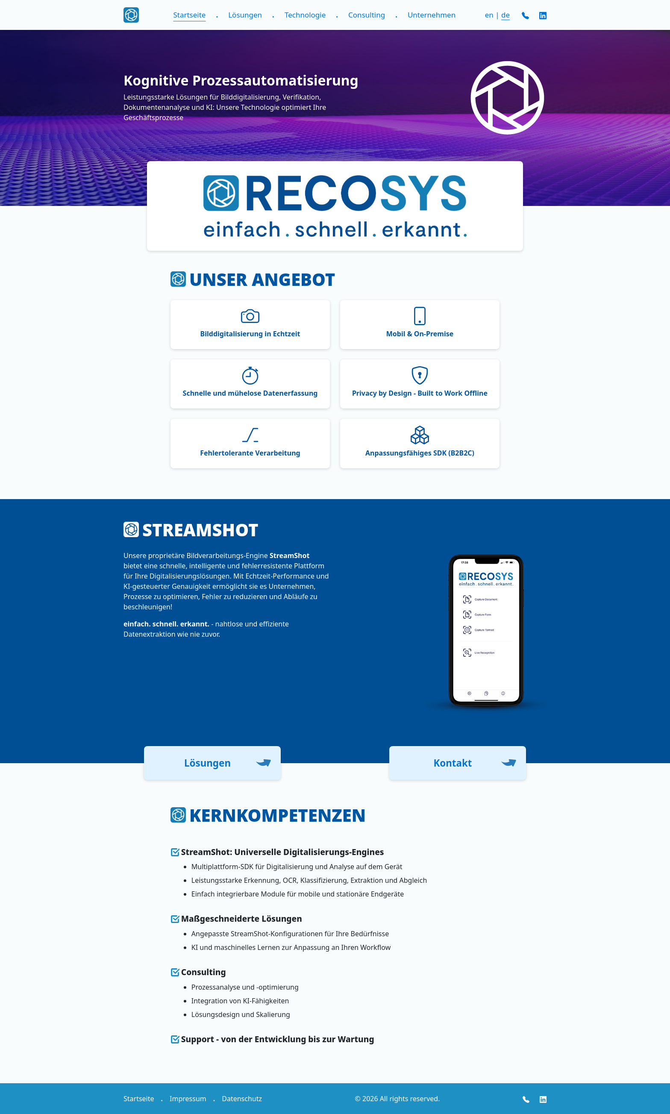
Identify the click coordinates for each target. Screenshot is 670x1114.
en (489, 15)
